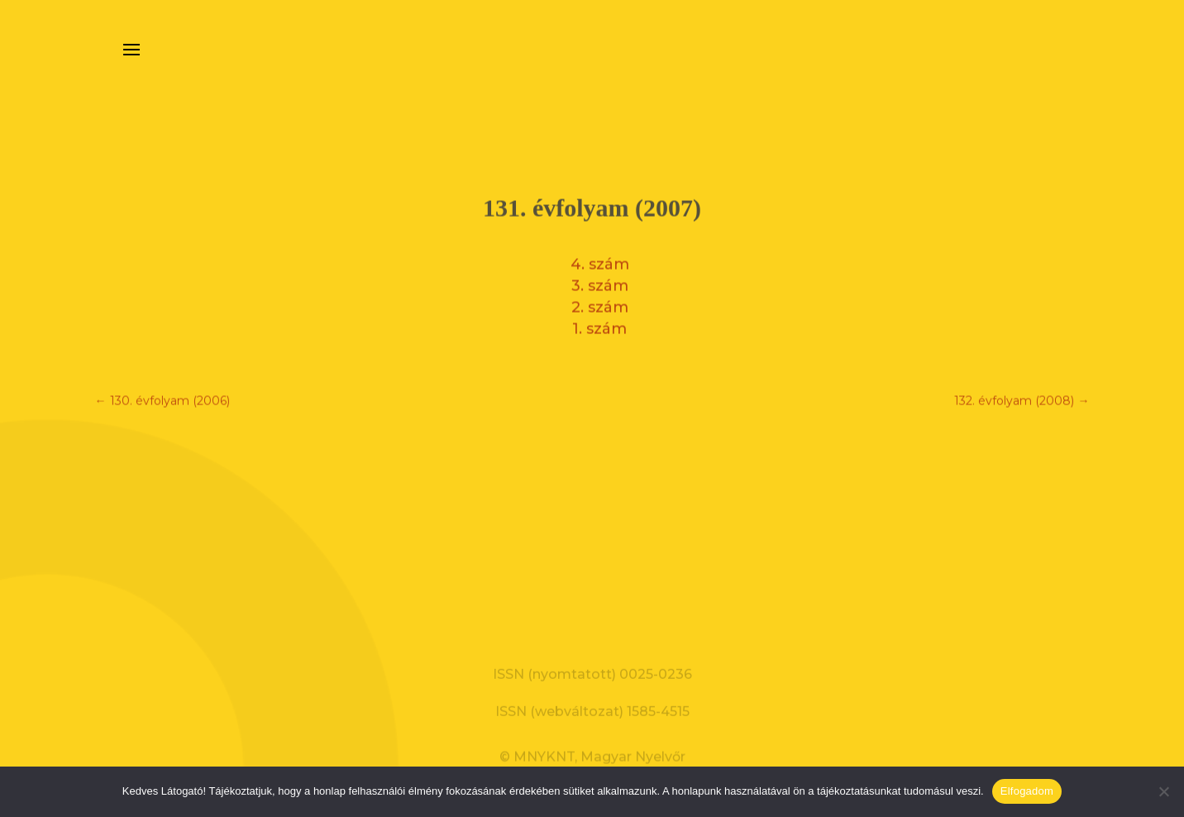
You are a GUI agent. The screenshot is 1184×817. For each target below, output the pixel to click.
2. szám (599, 303)
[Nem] (1163, 791)
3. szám (599, 282)
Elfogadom (1026, 791)
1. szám (599, 325)
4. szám (600, 260)
